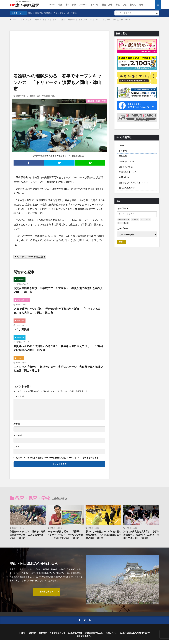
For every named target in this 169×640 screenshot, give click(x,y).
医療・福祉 (50, 96)
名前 (17, 424)
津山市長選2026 (35, 13)
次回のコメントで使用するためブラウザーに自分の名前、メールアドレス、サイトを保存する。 (58, 458)
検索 (120, 242)
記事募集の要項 (126, 166)
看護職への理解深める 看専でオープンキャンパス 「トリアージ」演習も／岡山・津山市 (95, 19)
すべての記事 (26, 19)
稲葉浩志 (48, 13)
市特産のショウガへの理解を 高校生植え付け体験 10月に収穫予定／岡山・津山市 (27, 534)
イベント (94, 4)
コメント (19, 396)
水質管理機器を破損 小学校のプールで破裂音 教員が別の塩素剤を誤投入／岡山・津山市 (58, 290)
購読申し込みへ (46, 591)
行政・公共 (20, 279)
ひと (125, 4)
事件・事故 (70, 4)
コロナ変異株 (21, 329)
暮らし (133, 4)
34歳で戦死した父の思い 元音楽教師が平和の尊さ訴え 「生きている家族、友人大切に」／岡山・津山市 (57, 310)
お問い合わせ (125, 177)
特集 (60, 4)
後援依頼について (127, 161)
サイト (16, 446)
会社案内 (123, 151)
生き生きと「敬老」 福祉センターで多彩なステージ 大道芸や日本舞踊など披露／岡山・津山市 (58, 368)
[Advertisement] (59, 43)
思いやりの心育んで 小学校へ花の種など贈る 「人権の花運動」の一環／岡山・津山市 (103, 534)
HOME (52, 4)
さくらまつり (59, 13)
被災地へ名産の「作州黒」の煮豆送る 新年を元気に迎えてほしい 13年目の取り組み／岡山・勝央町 (58, 348)
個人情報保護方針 (127, 188)
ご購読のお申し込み (128, 172)
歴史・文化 (107, 4)
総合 (141, 4)
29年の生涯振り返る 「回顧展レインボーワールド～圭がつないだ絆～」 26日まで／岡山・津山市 (65, 534)
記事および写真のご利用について (133, 182)
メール (18, 435)
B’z (68, 13)
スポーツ (83, 4)
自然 (117, 4)
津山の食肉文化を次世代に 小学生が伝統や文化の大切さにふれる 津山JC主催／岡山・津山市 (141, 534)
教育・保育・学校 (49, 19)
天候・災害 (20, 337)
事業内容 (123, 156)
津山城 (73, 13)
